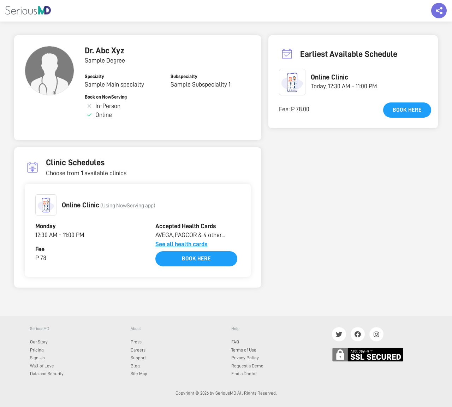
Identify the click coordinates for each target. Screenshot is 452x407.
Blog (135, 366)
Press (136, 342)
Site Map (139, 373)
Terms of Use (243, 350)
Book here (196, 258)
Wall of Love (42, 366)
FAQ (235, 342)
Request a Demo (247, 366)
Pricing (37, 350)
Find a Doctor (244, 373)
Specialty (94, 76)
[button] (45, 205)
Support (138, 357)
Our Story (39, 342)
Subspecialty (184, 76)
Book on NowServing (106, 96)
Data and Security (47, 373)
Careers (138, 350)
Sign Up (37, 357)
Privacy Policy (245, 357)
